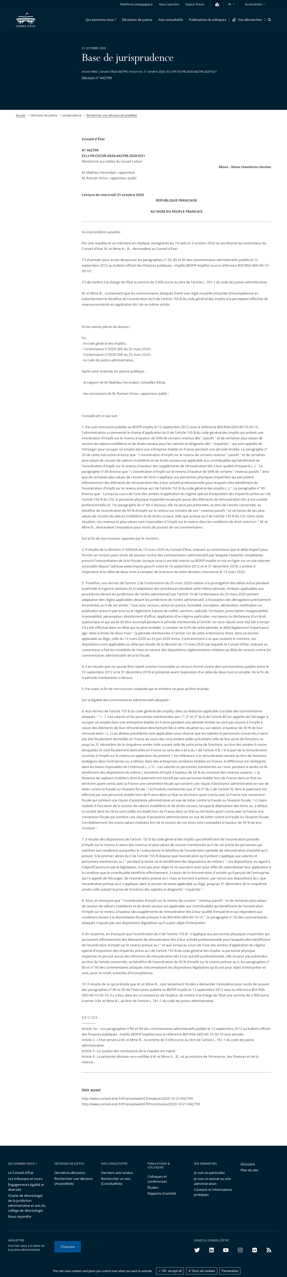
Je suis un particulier (209, 1172)
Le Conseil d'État (20, 1172)
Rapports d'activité (161, 1193)
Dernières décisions (69, 1172)
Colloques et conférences (157, 1179)
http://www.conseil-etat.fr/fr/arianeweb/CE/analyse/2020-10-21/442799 (137, 1098)
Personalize (230, 1271)
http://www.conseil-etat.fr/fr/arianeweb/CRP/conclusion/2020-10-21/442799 (141, 1104)
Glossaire (248, 1164)
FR (229, 4)
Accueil (21, 115)
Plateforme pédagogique (136, 4)
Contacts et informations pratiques (213, 1192)
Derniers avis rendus (117, 1172)
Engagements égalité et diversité (26, 1187)
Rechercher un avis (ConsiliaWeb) (116, 1181)
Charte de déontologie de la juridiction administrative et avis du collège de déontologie (26, 1203)
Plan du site (249, 1170)
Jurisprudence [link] (71, 115)
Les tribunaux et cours (25, 1178)
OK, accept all (170, 1271)
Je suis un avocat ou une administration (212, 1181)
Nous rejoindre (19, 1216)
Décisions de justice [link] (44, 115)
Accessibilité (253, 4)
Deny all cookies (201, 1271)
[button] (101, 20)
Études (152, 1187)
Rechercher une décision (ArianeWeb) (111, 115)
